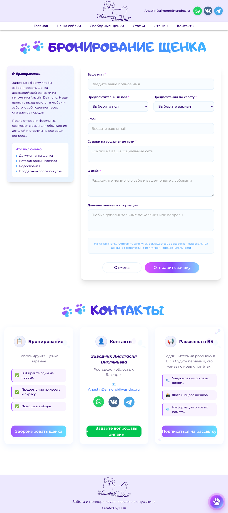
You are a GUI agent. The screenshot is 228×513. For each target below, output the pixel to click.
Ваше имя (97, 74)
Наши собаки (69, 26)
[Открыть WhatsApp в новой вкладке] (197, 11)
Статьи (139, 26)
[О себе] (151, 186)
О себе (94, 171)
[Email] (151, 128)
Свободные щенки (107, 26)
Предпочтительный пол (108, 97)
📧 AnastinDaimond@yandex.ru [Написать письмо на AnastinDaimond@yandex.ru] (114, 386)
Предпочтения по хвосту (175, 97)
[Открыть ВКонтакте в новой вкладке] (208, 11)
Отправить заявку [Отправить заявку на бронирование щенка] (172, 267)
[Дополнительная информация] (151, 220)
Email (92, 119)
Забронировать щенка (38, 431)
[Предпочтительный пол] (118, 106)
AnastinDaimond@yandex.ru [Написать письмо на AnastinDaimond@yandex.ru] (167, 11)
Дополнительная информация (113, 205)
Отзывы (161, 26)
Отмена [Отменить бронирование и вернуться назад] (122, 267)
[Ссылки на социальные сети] (151, 154)
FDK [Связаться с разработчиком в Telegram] (122, 508)
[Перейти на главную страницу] (114, 11)
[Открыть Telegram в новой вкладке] (218, 11)
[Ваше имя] (151, 84)
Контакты (185, 26)
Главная (41, 26)
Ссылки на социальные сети (112, 141)
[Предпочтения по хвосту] (183, 106)
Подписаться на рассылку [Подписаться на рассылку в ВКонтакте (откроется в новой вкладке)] (189, 431)
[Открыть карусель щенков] (217, 502)
